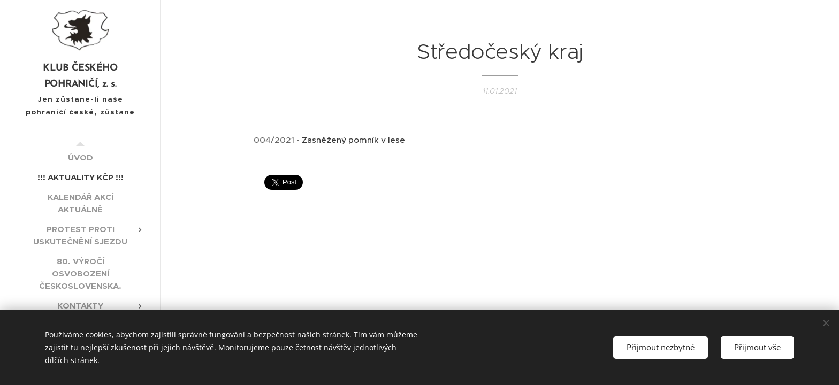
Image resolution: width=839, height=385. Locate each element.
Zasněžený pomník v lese (353, 140)
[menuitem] (80, 157)
